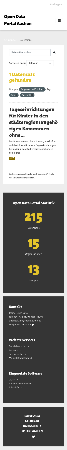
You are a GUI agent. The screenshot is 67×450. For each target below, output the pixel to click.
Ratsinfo (14, 350)
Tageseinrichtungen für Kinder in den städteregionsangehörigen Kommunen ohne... (33, 122)
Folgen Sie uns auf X (21, 324)
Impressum (32, 416)
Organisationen (33, 253)
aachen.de (32, 421)
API (47, 174)
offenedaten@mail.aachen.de (25, 320)
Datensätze (26, 40)
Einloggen (56, 4)
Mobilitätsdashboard (20, 358)
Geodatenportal (18, 346)
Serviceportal (16, 354)
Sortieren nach (17, 63)
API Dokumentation (20, 383)
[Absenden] (54, 52)
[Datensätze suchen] (30, 52)
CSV (12, 158)
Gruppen (33, 280)
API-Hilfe (14, 387)
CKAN (12, 379)
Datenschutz (32, 426)
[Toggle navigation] (59, 20)
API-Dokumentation (17, 178)
